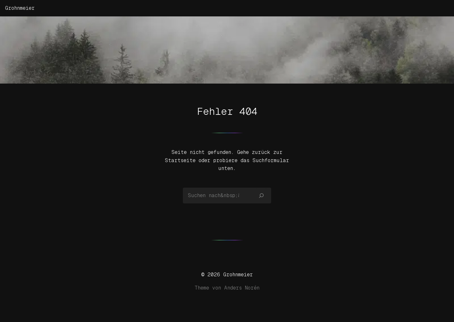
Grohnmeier (20, 8)
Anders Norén (241, 288)
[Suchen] (261, 195)
